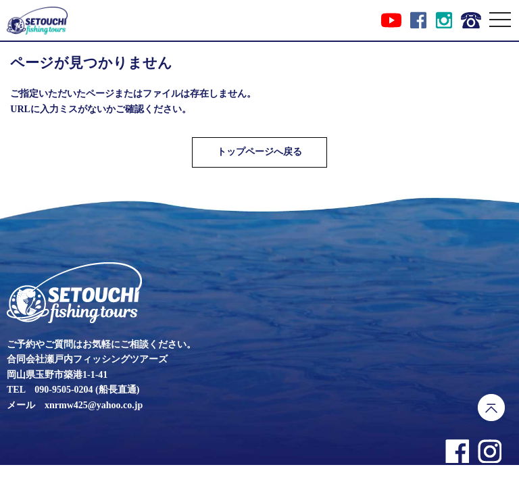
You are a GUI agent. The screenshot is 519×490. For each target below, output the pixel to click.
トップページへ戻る (259, 152)
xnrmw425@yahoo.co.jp (94, 405)
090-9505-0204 (63, 390)
